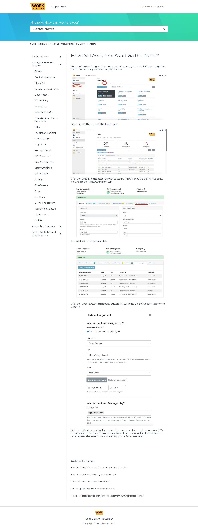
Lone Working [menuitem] (42, 138)
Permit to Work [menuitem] (43, 150)
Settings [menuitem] (39, 179)
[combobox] (95, 29)
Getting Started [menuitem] (40, 56)
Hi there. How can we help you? (55, 22)
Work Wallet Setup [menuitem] (45, 208)
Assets (93, 44)
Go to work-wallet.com (152, 6)
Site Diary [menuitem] (40, 197)
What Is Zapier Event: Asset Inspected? (90, 481)
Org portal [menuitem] (40, 144)
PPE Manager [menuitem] (42, 156)
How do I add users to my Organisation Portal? (93, 474)
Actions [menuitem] (39, 220)
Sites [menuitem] (37, 191)
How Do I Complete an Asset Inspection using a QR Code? (99, 467)
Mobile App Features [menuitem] (43, 226)
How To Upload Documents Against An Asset (93, 488)
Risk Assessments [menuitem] (44, 162)
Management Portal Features (68, 44)
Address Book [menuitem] (42, 214)
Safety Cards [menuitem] (41, 173)
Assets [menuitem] (38, 71)
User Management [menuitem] (45, 203)
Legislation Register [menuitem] (45, 133)
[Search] (164, 29)
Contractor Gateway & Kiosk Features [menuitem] (44, 233)
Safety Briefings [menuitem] (43, 168)
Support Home (59, 6)
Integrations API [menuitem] (43, 112)
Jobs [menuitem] (37, 127)
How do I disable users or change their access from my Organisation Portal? (107, 496)
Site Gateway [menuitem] (42, 185)
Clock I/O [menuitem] (40, 83)
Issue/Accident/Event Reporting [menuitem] (46, 120)
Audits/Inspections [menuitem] (45, 77)
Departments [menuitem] (42, 94)
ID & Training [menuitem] (42, 100)
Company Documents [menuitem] (47, 89)
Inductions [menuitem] (40, 106)
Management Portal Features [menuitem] (43, 64)
